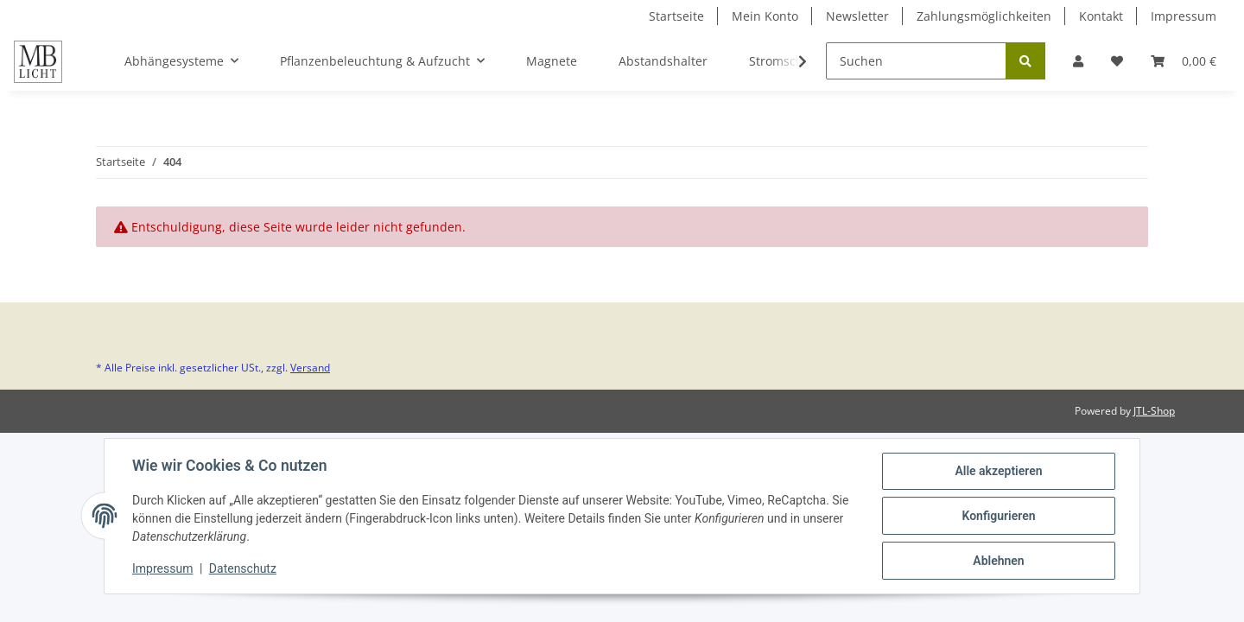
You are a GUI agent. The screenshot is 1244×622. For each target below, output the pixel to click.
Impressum (1183, 16)
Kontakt (1101, 16)
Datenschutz (242, 568)
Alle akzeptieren (998, 471)
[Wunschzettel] (1117, 61)
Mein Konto (765, 16)
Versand (310, 367)
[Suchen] (916, 60)
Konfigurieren (998, 516)
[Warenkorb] (1183, 61)
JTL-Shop (1154, 410)
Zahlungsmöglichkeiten (984, 16)
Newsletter (857, 16)
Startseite (676, 16)
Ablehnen (998, 561)
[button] (1078, 61)
